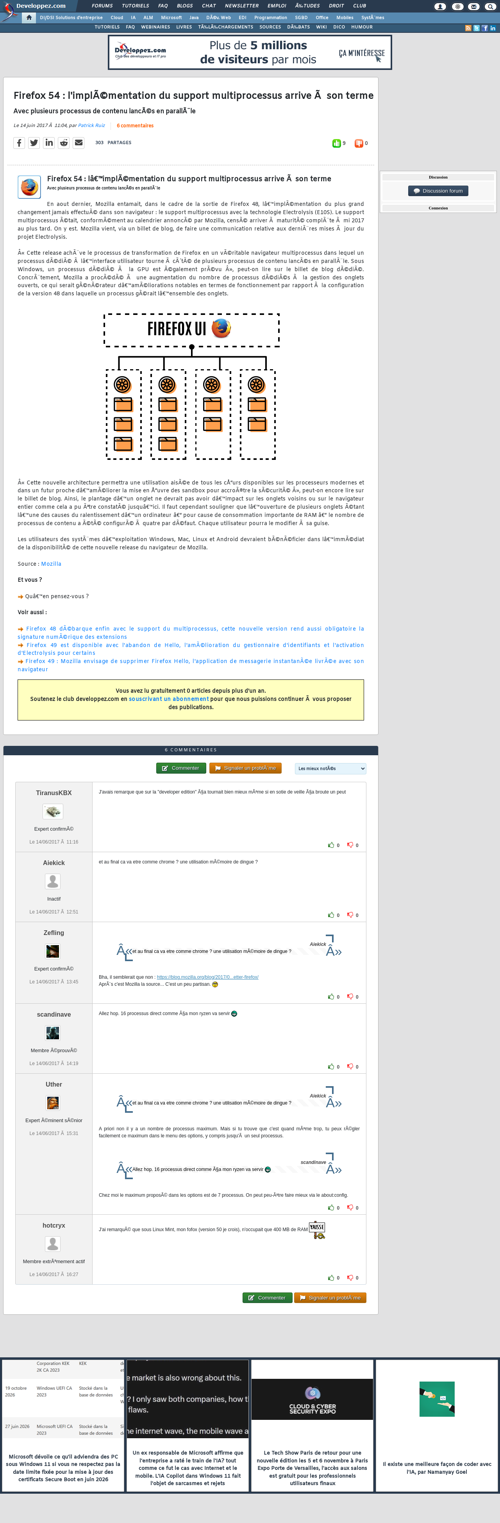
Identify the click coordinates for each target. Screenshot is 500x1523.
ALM (148, 18)
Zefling (54, 933)
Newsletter (241, 6)
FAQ (162, 6)
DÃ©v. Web (218, 18)
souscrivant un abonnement (169, 699)
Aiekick (54, 863)
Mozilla (51, 564)
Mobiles (345, 18)
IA (133, 18)
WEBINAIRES (155, 27)
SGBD (301, 18)
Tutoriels (135, 6)
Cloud (117, 18)
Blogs (184, 6)
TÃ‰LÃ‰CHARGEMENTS (225, 27)
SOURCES (270, 27)
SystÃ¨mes (372, 18)
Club (359, 6)
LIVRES (184, 27)
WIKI (321, 27)
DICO (339, 27)
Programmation (270, 18)
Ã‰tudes (307, 6)
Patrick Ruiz (91, 126)
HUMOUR (362, 27)
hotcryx (54, 1225)
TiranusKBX (53, 793)
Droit (336, 6)
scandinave (54, 1014)
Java (193, 18)
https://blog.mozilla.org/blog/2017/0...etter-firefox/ (208, 977)
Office (322, 18)
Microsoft (171, 18)
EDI (242, 18)
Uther (54, 1084)
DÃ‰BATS (298, 27)
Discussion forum (438, 191)
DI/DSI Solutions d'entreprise (71, 18)
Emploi (277, 6)
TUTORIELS (107, 27)
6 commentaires (135, 126)
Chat (208, 6)
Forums (102, 6)
